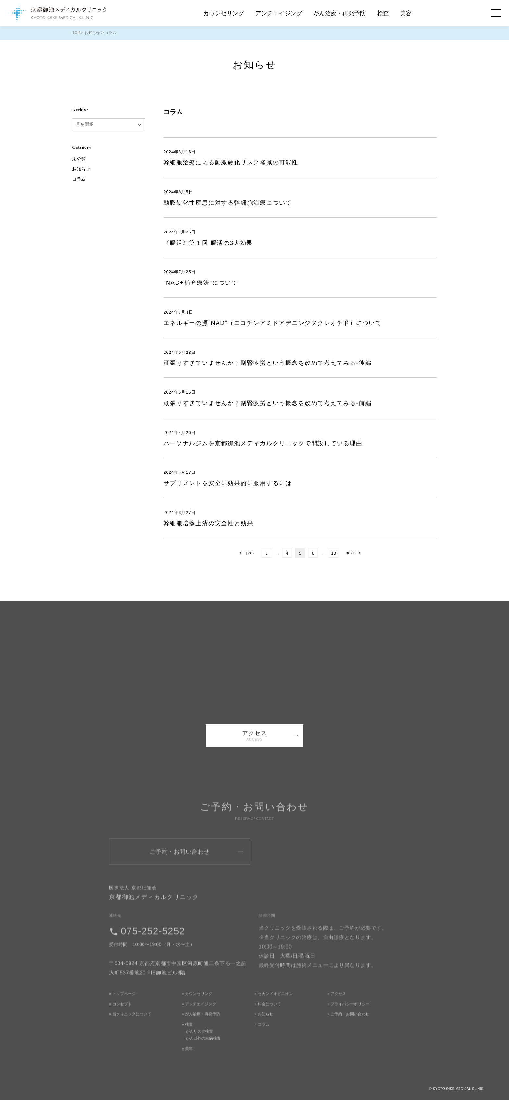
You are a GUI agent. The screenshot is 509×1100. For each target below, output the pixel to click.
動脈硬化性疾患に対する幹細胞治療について (227, 202)
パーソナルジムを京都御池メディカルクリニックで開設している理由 (263, 443)
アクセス (254, 740)
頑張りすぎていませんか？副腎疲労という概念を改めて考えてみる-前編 (267, 403)
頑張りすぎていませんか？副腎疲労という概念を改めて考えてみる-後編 (267, 363)
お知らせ (92, 32)
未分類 (79, 158)
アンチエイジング (278, 13)
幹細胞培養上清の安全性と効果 (208, 523)
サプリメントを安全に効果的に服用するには (227, 483)
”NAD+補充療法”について (200, 283)
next (350, 552)
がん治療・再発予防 (339, 13)
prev (250, 552)
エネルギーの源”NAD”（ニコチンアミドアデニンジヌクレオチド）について (272, 323)
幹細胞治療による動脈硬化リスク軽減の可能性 (230, 162)
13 (333, 553)
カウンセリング (223, 13)
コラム (79, 179)
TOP (76, 32)
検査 (383, 13)
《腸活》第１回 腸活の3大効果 (208, 243)
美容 (406, 13)
